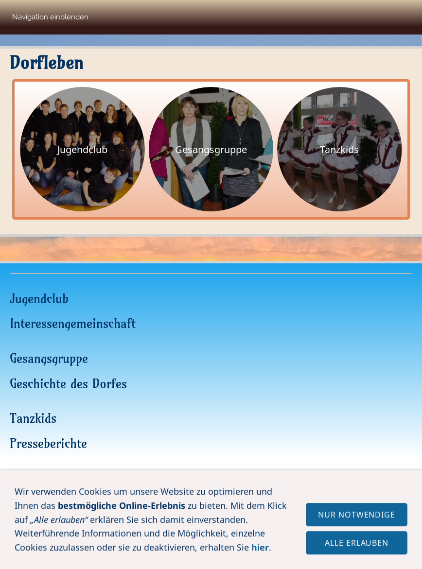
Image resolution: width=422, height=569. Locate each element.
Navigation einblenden (50, 17)
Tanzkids (33, 418)
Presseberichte (48, 443)
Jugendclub (39, 299)
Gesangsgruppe (49, 358)
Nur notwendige (356, 519)
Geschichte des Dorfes (68, 384)
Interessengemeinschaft (73, 323)
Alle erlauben (356, 547)
